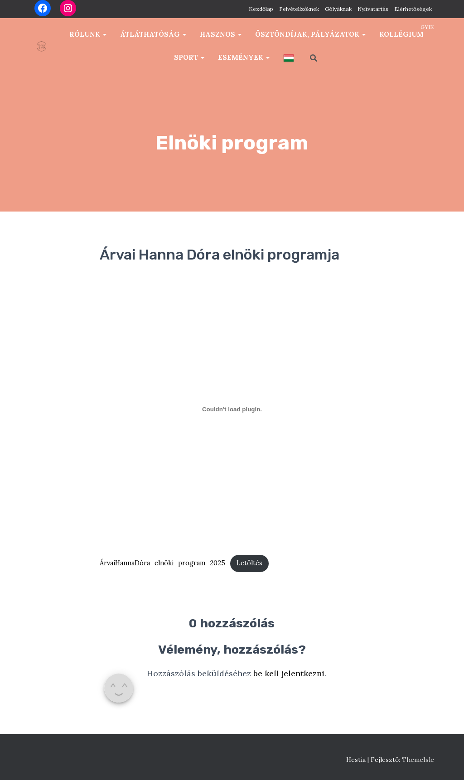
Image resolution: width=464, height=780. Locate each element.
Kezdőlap (261, 8)
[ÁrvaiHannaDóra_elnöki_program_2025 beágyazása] (232, 409)
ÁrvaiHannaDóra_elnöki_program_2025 (162, 563)
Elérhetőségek (413, 8)
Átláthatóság (153, 34)
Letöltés (249, 563)
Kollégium (401, 34)
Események (244, 57)
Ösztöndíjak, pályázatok (310, 34)
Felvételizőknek (299, 8)
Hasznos (221, 34)
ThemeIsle (418, 760)
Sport (189, 57)
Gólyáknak (338, 8)
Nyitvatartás (373, 8)
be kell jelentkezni (288, 673)
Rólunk (87, 34)
